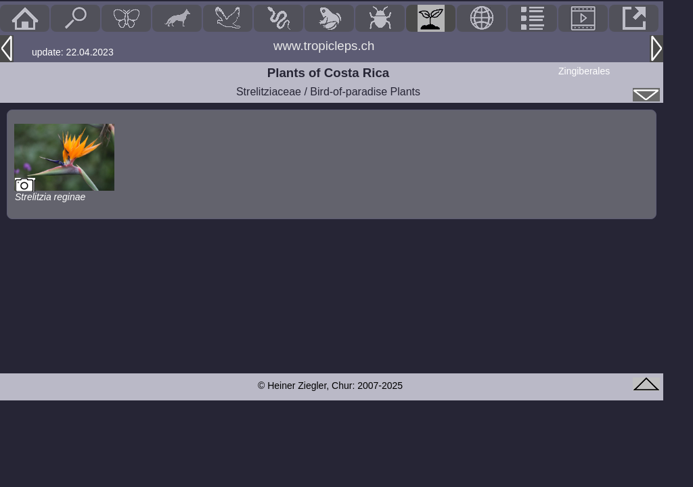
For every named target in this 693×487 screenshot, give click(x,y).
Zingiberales (584, 71)
